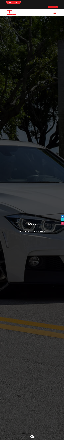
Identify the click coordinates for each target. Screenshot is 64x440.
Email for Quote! (39, 231)
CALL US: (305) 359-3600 (14, 2)
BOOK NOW (52, 7)
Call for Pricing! (24, 231)
